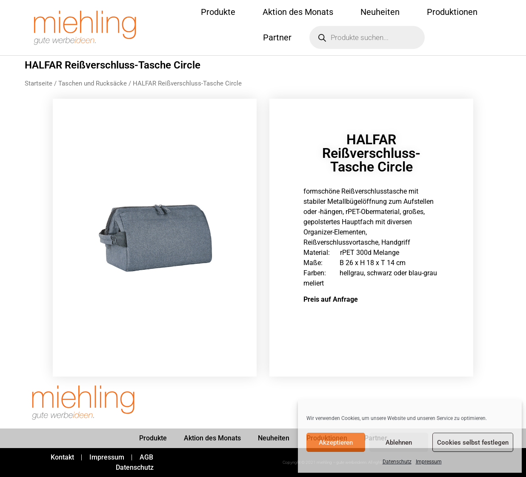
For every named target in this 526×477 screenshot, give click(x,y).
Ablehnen (399, 442)
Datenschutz (397, 462)
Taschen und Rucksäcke (92, 83)
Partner (277, 37)
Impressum (429, 462)
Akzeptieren (336, 442)
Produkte (218, 12)
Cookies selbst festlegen (473, 442)
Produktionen (452, 12)
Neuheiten (380, 12)
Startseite (38, 83)
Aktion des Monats (298, 12)
